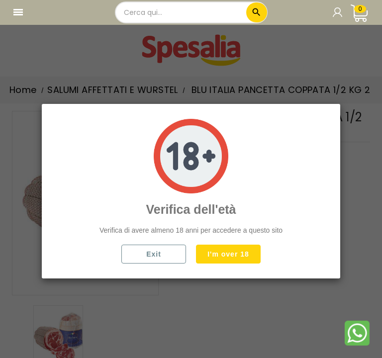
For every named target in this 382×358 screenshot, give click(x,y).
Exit (153, 254)
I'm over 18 (228, 254)
